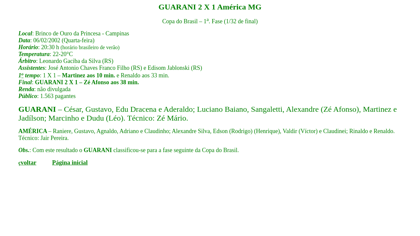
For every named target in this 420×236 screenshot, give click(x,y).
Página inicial (70, 162)
